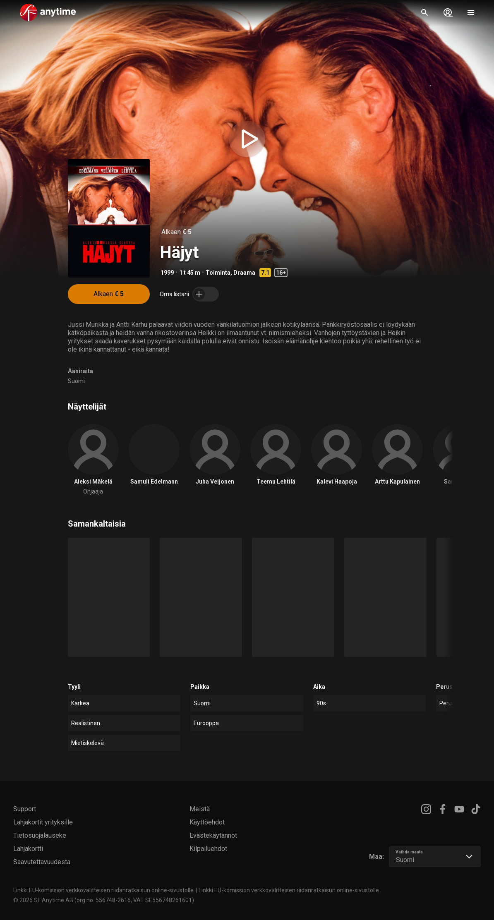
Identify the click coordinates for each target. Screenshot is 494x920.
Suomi (76, 381)
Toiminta (218, 272)
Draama (244, 272)
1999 (167, 272)
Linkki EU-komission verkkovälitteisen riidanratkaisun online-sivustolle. (104, 890)
